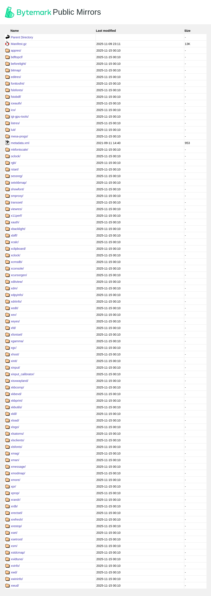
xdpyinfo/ (17, 295)
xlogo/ (15, 427)
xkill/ (14, 414)
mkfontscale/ (19, 149)
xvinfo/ (15, 565)
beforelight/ (18, 63)
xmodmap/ (18, 473)
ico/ (13, 110)
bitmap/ (16, 70)
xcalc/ (15, 242)
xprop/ (15, 493)
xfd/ (13, 328)
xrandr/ (15, 499)
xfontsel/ (16, 334)
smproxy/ (17, 196)
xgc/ (13, 347)
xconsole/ (17, 268)
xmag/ (15, 453)
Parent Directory (22, 37)
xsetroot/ (17, 539)
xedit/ (14, 308)
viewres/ (16, 209)
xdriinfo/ (16, 301)
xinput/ (15, 367)
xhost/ (15, 354)
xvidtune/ (17, 559)
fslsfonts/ (17, 90)
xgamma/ (17, 341)
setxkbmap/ (19, 182)
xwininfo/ (17, 579)
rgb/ (13, 163)
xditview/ (17, 281)
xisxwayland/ (19, 380)
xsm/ (14, 546)
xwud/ (15, 585)
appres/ (16, 50)
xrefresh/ (17, 519)
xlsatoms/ (17, 433)
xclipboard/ (18, 248)
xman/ (15, 460)
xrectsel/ (16, 513)
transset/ (17, 202)
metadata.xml (20, 143)
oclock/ (15, 156)
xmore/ (15, 480)
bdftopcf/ (17, 57)
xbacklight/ (18, 229)
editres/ (16, 77)
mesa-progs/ (19, 136)
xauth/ (15, 222)
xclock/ (15, 255)
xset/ (14, 532)
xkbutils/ (16, 407)
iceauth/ (16, 103)
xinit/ (14, 361)
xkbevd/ (16, 394)
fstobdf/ (16, 96)
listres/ (15, 123)
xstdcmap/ (18, 552)
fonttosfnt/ (17, 83)
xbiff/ (14, 235)
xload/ (15, 420)
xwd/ (14, 572)
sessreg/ (16, 176)
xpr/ (13, 486)
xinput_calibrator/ (22, 374)
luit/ (13, 129)
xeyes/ (15, 321)
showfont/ (17, 189)
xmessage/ (18, 466)
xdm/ (14, 288)
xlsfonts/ (16, 447)
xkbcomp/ (17, 387)
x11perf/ (16, 215)
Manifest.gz (19, 44)
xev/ (13, 314)
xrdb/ (14, 506)
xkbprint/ (16, 400)
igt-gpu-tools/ (20, 116)
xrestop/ (16, 526)
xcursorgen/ (19, 275)
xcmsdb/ (16, 262)
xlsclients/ (17, 440)
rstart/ (15, 169)
